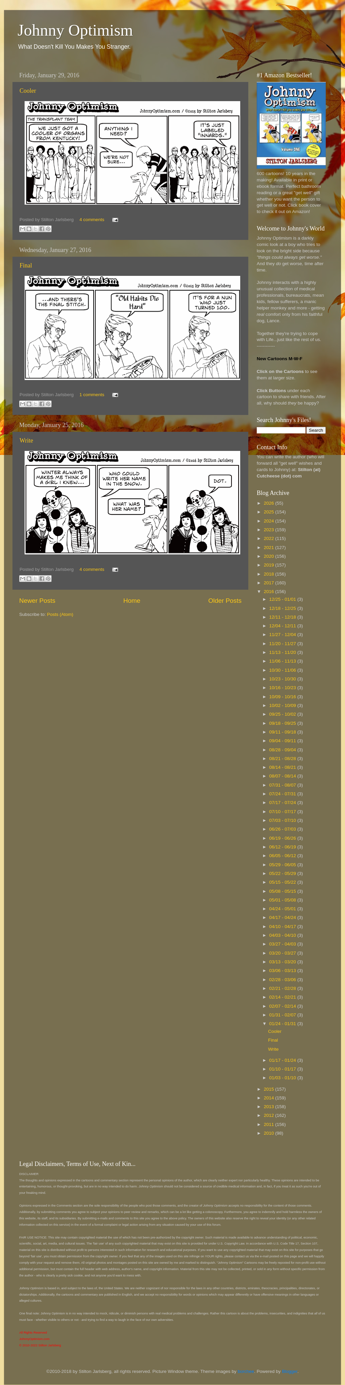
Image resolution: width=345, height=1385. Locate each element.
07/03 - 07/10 (283, 820)
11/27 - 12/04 (283, 634)
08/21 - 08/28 (283, 758)
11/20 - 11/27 (283, 643)
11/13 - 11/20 (283, 652)
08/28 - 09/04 (283, 749)
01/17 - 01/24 (283, 1060)
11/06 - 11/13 (283, 661)
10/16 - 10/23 (283, 687)
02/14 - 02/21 (283, 997)
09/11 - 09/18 (283, 732)
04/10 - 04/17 (283, 926)
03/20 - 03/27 (283, 953)
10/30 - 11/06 (283, 670)
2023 (269, 529)
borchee (246, 1371)
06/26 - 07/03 (283, 829)
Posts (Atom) (60, 614)
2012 (269, 1115)
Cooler (28, 90)
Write (26, 440)
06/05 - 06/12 (283, 855)
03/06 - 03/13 (283, 970)
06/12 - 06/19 (283, 846)
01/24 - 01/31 (283, 1023)
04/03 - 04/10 (283, 935)
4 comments (92, 219)
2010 (269, 1133)
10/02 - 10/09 (283, 705)
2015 (269, 1089)
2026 (269, 503)
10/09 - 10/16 (283, 696)
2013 (269, 1106)
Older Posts (225, 600)
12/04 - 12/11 (283, 625)
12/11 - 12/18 (283, 617)
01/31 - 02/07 (283, 1014)
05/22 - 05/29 (283, 873)
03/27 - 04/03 (283, 944)
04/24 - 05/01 (283, 908)
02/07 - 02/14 (283, 1006)
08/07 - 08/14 (283, 776)
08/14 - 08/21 (283, 767)
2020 (269, 556)
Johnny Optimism (75, 30)
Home (131, 600)
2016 (269, 591)
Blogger (289, 1371)
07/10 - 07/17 (283, 811)
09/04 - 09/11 (283, 740)
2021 (269, 547)
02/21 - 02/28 (283, 988)
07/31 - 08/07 (283, 785)
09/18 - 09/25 (283, 723)
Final (26, 265)
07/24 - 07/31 (283, 793)
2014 (269, 1097)
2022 (269, 538)
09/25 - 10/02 (283, 714)
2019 (269, 565)
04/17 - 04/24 (283, 917)
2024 (269, 520)
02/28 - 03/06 (283, 979)
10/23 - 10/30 (283, 678)
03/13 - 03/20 (283, 961)
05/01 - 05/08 (283, 900)
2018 (269, 574)
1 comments (92, 394)
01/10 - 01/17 (283, 1069)
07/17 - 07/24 (283, 802)
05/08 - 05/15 (283, 891)
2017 (269, 582)
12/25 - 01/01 (283, 599)
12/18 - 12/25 (283, 608)
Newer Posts (37, 600)
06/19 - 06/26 (283, 838)
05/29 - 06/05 (283, 864)
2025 (269, 511)
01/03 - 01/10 (283, 1077)
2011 (269, 1124)
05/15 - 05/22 (283, 882)
